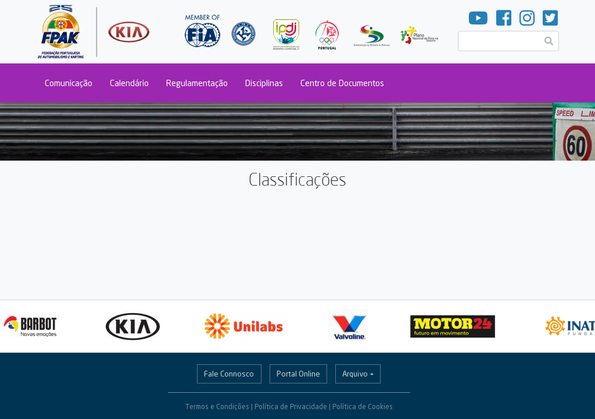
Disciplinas (264, 83)
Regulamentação (197, 83)
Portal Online (298, 373)
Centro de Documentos (342, 83)
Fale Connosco (229, 373)
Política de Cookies (362, 406)
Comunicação (68, 83)
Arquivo (355, 373)
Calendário (129, 83)
